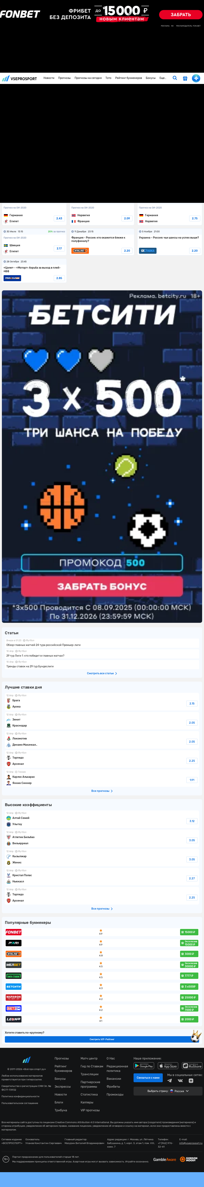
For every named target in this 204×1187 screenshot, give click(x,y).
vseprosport (19, 78)
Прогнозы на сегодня (88, 78)
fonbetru (102, 593)
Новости (49, 78)
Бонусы (151, 78)
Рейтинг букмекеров (128, 78)
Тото (108, 78)
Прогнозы (64, 78)
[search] (175, 78)
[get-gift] (185, 79)
